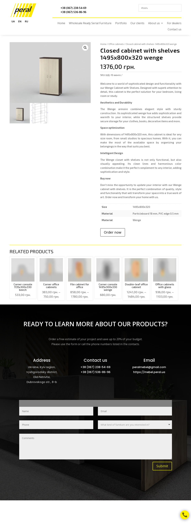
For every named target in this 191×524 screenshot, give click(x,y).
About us (154, 23)
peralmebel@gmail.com (149, 367)
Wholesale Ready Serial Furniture (90, 23)
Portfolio (121, 23)
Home (61, 23)
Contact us (174, 29)
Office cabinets (116, 44)
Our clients (137, 23)
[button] (85, 48)
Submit (162, 466)
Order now (112, 232)
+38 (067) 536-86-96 (73, 12)
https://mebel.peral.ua (149, 372)
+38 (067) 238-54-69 (73, 8)
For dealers (174, 23)
